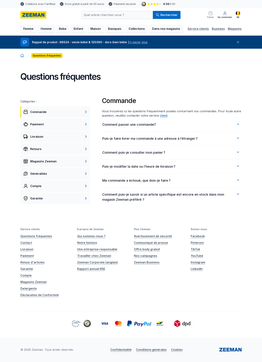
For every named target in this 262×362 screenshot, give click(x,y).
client (163, 115)
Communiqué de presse (151, 242)
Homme (46, 29)
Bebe (62, 29)
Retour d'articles (32, 262)
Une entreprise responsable (97, 249)
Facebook (198, 236)
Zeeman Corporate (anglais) (97, 262)
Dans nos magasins (166, 29)
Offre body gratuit (147, 249)
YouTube (197, 256)
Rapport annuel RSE (91, 269)
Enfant (78, 29)
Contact (26, 242)
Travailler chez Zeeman (94, 256)
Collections (137, 29)
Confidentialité (121, 349)
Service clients (198, 29)
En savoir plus (138, 42)
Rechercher (167, 15)
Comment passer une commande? (171, 124)
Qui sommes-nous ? (91, 236)
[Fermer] (238, 42)
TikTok (195, 249)
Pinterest (197, 242)
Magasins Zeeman (33, 282)
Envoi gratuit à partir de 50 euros (84, 3)
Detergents (28, 288)
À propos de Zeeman (90, 229)
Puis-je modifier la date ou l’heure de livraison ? (171, 166)
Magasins (235, 29)
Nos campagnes (145, 256)
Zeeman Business (147, 262)
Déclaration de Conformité (39, 295)
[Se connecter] (225, 15)
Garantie (26, 269)
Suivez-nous (199, 229)
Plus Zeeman (142, 229)
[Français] (238, 15)
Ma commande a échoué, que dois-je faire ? (171, 180)
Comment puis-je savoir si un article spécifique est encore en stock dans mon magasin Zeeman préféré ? (171, 196)
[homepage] (33, 15)
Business (218, 29)
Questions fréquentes (36, 236)
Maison (95, 29)
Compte (26, 275)
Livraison (26, 249)
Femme (28, 29)
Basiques (114, 29)
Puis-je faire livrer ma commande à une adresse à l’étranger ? (171, 138)
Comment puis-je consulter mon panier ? (171, 152)
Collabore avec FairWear (40, 3)
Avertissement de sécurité (153, 236)
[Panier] (210, 15)
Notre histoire (87, 242)
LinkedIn (197, 269)
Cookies (177, 349)
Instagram (198, 262)
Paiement (27, 256)
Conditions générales (151, 349)
